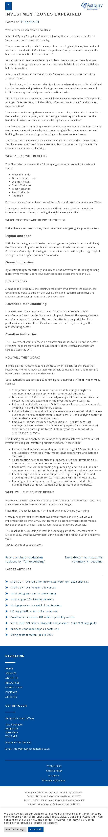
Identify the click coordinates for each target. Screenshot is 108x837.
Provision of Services (54, 780)
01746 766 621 (23, 742)
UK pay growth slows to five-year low (33, 611)
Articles (11, 696)
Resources (12, 682)
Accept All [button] (35, 829)
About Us (11, 678)
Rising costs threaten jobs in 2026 (31, 634)
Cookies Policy (54, 770)
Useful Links (14, 687)
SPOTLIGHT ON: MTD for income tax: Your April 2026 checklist (49, 581)
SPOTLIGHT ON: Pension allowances (33, 587)
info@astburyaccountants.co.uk (31, 748)
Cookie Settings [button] (15, 829)
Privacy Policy (54, 765)
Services (10, 673)
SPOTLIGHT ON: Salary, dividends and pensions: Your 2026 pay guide (53, 623)
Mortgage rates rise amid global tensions (36, 605)
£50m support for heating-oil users (32, 599)
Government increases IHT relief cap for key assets (42, 617)
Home (9, 668)
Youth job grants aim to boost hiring (33, 593)
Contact (11, 692)
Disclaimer (54, 775)
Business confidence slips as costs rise (34, 628)
